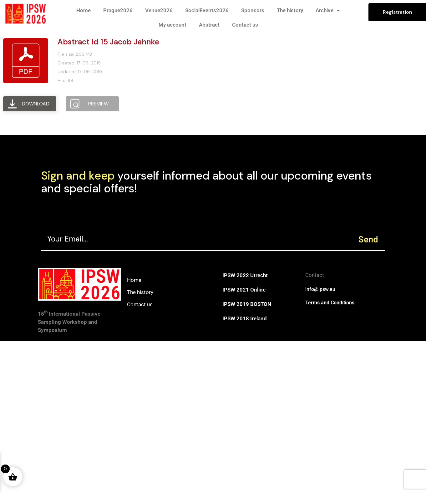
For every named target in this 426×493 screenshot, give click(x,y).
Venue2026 (159, 10)
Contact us (245, 25)
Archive (328, 10)
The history (290, 10)
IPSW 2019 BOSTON (246, 304)
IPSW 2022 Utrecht (245, 275)
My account (172, 25)
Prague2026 (118, 10)
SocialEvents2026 (207, 10)
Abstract (209, 25)
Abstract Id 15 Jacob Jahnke (108, 42)
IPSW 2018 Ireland (244, 318)
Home (83, 10)
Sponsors (252, 10)
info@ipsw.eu (320, 289)
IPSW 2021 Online (244, 290)
